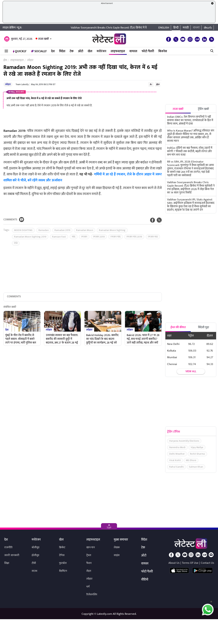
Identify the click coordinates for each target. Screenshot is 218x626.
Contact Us (207, 563)
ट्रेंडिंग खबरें (203, 109)
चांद (73, 237)
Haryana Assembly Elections (184, 441)
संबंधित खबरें (9, 307)
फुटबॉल (63, 563)
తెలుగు (208, 27)
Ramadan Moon (84, 230)
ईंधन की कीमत (178, 327)
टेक (72, 51)
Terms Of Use (190, 563)
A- (151, 84)
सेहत (88, 571)
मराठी (186, 27)
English (163, 27)
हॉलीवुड (35, 555)
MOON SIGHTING (23, 230)
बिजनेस (162, 51)
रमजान (84, 237)
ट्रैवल (88, 555)
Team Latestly (22, 84)
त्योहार (8, 84)
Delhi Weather (177, 454)
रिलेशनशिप (91, 594)
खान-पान (90, 547)
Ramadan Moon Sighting (112, 230)
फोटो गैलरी (148, 51)
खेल (90, 51)
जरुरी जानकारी (11, 555)
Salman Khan (196, 467)
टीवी (34, 563)
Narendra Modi (177, 447)
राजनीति (8, 547)
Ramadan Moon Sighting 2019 (30, 237)
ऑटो (80, 51)
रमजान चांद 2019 (134, 237)
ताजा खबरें (43, 39)
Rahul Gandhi (176, 467)
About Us (174, 563)
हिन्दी (175, 27)
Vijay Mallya (197, 447)
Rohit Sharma (197, 454)
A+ (158, 84)
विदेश (62, 51)
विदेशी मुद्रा (203, 327)
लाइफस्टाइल (118, 51)
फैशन (89, 563)
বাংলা (196, 27)
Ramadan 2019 (62, 230)
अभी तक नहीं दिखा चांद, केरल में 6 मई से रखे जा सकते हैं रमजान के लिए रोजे (44, 98)
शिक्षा (6, 563)
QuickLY (19, 51)
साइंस (117, 555)
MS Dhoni (191, 460)
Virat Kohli (175, 460)
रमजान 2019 (99, 237)
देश (53, 51)
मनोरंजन (101, 51)
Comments (10, 220)
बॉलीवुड (35, 547)
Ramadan (43, 230)
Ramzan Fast (59, 237)
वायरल (133, 51)
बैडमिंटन (63, 571)
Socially (39, 51)
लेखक (117, 547)
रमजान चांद (116, 237)
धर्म (88, 586)
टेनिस (62, 555)
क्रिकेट (62, 547)
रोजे (15, 243)
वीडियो (144, 579)
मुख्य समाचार (121, 540)
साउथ (34, 571)
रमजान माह (153, 237)
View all (190, 371)
